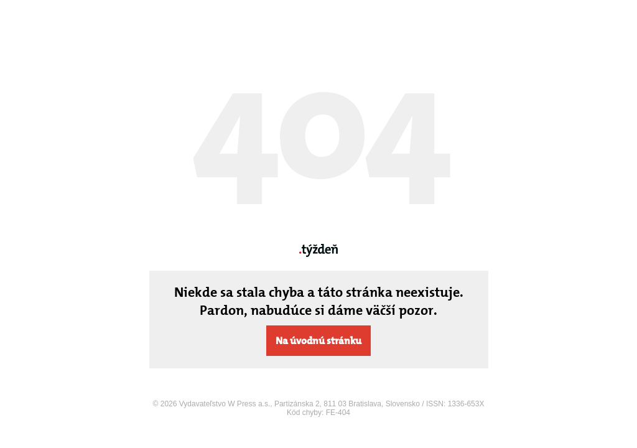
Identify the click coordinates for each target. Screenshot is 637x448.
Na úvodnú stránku (318, 340)
